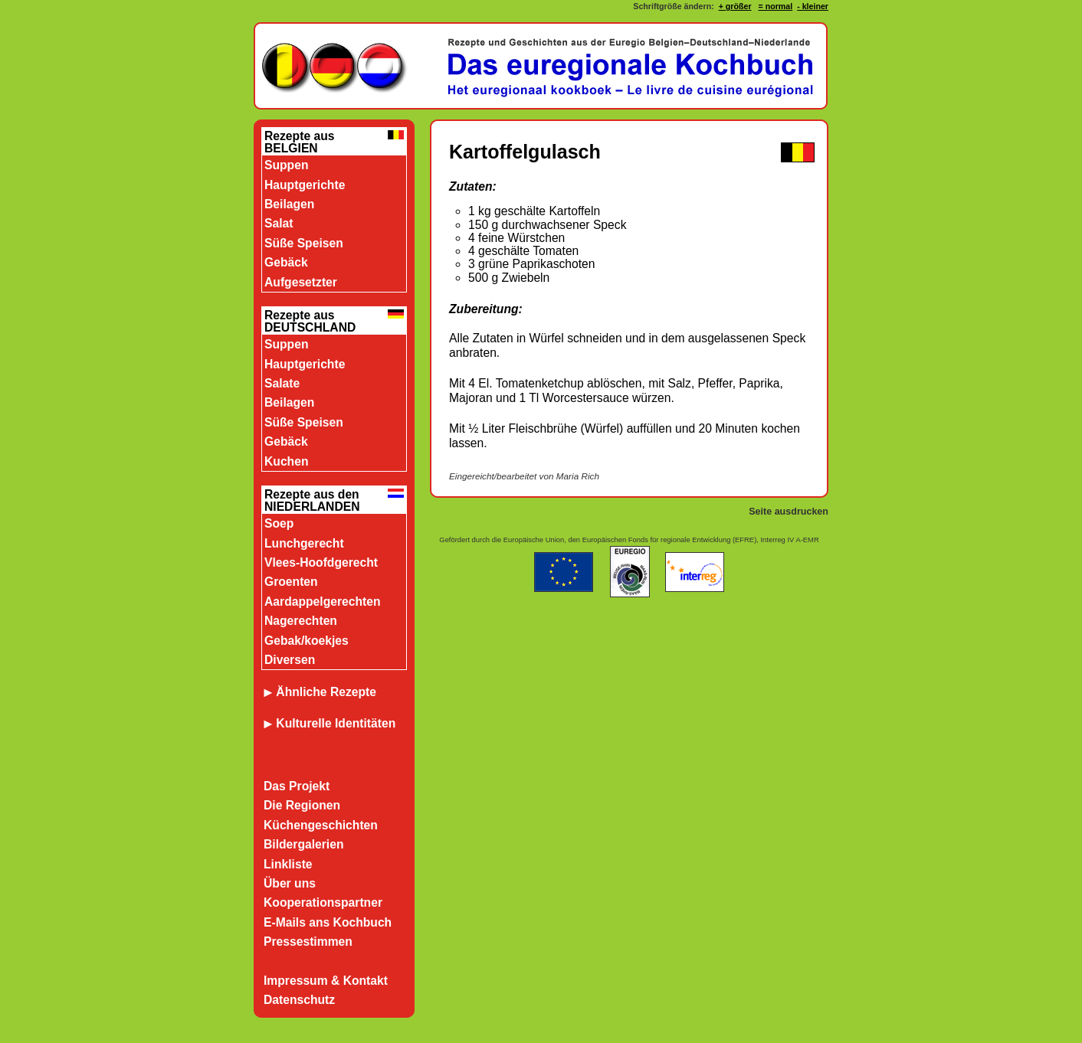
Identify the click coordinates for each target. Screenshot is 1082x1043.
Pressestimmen (308, 941)
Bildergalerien (304, 844)
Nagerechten (300, 620)
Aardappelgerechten (322, 601)
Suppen (286, 165)
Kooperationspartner (323, 902)
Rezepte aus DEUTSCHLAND (310, 321)
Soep (278, 523)
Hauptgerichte (304, 184)
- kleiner (812, 6)
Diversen (289, 659)
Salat (278, 223)
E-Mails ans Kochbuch (328, 922)
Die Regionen (302, 805)
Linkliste (288, 864)
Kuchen (286, 461)
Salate (282, 383)
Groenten (291, 581)
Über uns (290, 883)
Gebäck (286, 262)
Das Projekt (297, 786)
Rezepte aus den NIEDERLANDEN (312, 500)
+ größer (735, 6)
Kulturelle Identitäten (335, 723)
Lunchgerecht (304, 543)
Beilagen (289, 204)
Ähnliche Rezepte (320, 691)
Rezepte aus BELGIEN (299, 142)
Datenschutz (299, 999)
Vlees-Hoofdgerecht (321, 562)
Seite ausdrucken (788, 511)
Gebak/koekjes (306, 640)
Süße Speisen (303, 243)
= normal (775, 6)
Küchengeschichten (321, 825)
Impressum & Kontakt (326, 980)
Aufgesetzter (300, 282)
